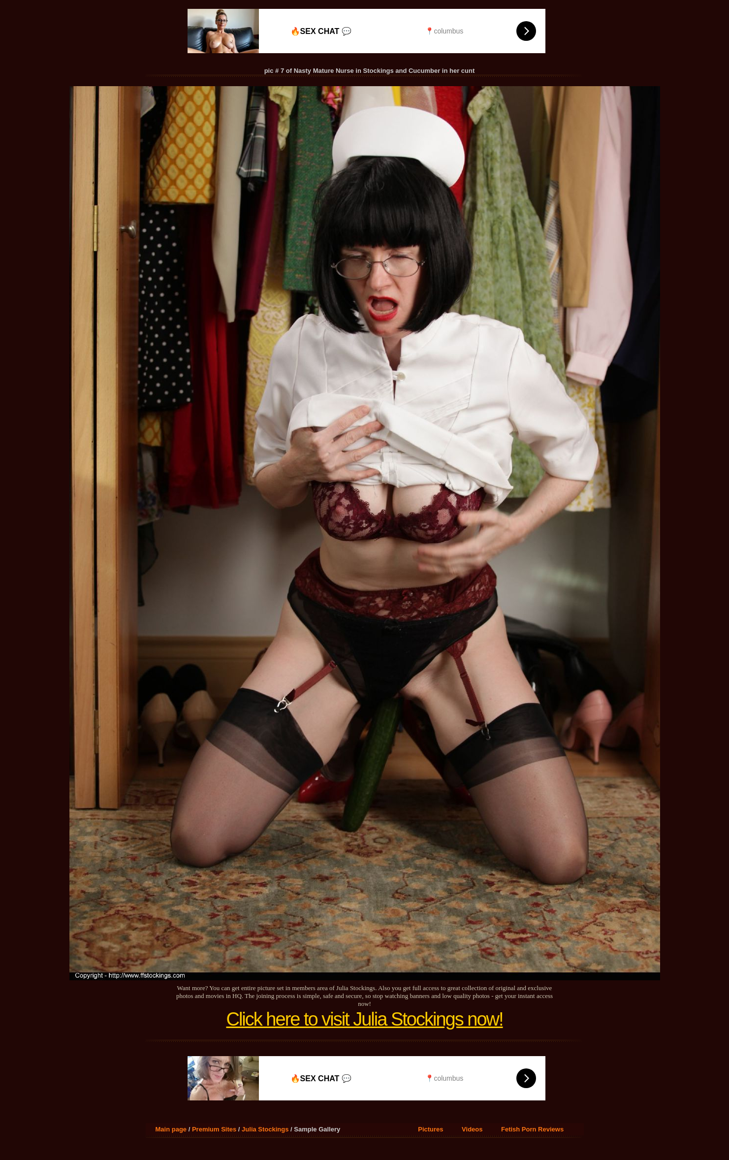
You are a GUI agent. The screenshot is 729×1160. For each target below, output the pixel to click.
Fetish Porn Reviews (532, 1129)
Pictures (430, 1129)
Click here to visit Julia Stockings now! (364, 1019)
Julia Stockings (265, 1129)
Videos (472, 1129)
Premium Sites (214, 1129)
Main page (171, 1129)
